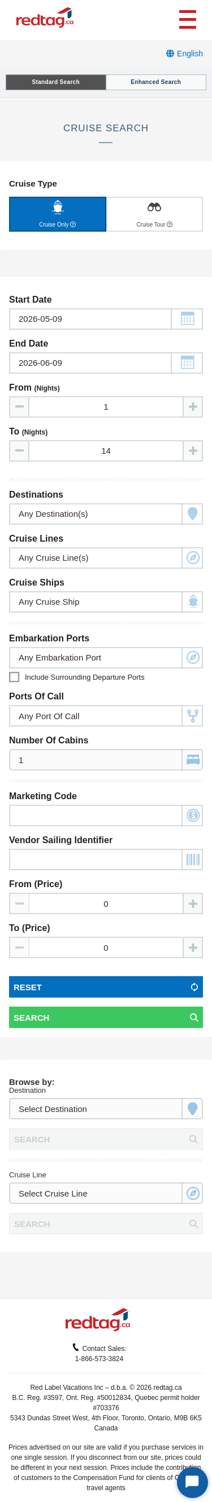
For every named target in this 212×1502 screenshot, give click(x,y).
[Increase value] (192, 407)
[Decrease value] (19, 407)
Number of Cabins (48, 740)
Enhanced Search (156, 82)
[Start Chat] (192, 1482)
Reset (28, 987)
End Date (28, 343)
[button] (187, 319)
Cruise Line (27, 1175)
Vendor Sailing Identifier (61, 840)
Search (31, 1017)
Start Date (30, 299)
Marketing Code (43, 796)
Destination (27, 1090)
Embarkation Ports (49, 638)
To (28, 431)
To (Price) (29, 928)
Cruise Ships (36, 582)
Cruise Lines (36, 538)
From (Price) (35, 884)
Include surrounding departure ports (85, 677)
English (190, 53)
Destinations (36, 494)
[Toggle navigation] (188, 18)
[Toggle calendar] (106, 319)
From (34, 387)
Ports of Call (36, 696)
